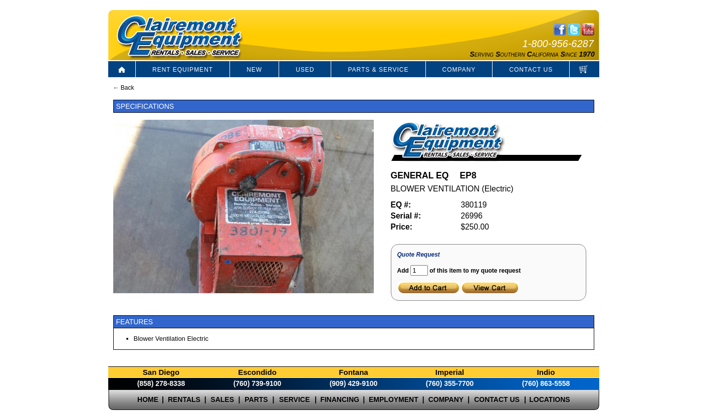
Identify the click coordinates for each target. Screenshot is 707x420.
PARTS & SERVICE (378, 69)
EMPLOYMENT (393, 399)
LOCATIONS (549, 399)
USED (305, 69)
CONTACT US (531, 69)
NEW (254, 69)
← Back (123, 87)
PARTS (256, 399)
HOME (147, 399)
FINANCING (339, 399)
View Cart (490, 288)
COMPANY (459, 69)
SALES (222, 399)
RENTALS (184, 399)
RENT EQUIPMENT (182, 69)
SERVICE (294, 399)
